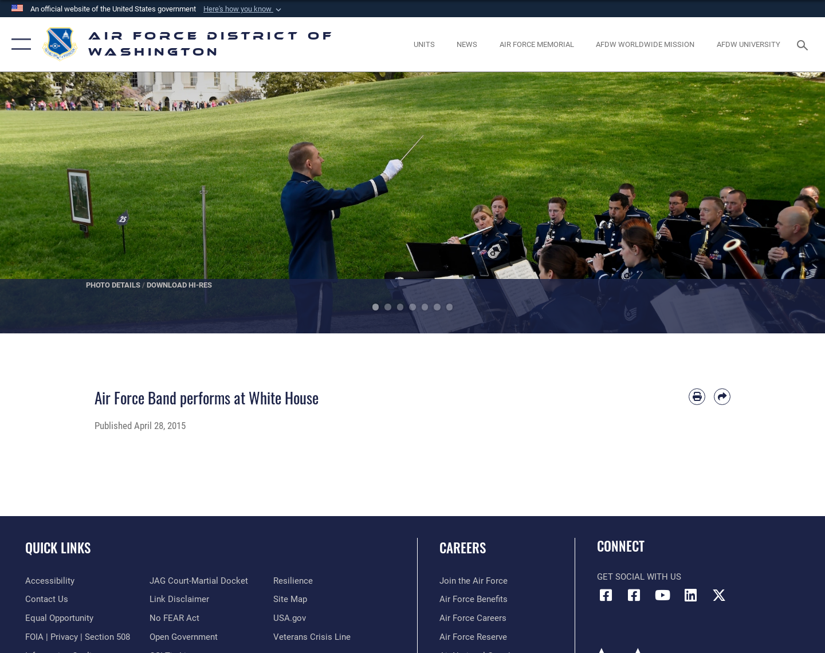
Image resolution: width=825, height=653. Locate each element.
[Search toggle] (804, 44)
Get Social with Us (639, 577)
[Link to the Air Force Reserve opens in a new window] (473, 637)
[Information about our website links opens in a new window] (179, 599)
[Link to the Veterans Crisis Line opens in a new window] (312, 637)
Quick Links (58, 547)
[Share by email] (722, 396)
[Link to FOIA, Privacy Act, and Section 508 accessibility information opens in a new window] (77, 637)
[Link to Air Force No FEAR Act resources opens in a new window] (174, 618)
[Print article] (697, 396)
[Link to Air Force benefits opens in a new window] (473, 599)
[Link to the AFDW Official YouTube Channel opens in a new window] (662, 595)
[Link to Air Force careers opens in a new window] (472, 618)
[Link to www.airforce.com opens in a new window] (473, 581)
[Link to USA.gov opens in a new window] (289, 618)
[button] (243, 9)
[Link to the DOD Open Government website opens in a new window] (184, 637)
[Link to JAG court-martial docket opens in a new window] (199, 581)
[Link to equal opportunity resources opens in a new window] (59, 618)
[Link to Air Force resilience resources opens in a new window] (293, 581)
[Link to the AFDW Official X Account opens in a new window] (719, 595)
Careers (462, 547)
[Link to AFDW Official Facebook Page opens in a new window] (605, 595)
